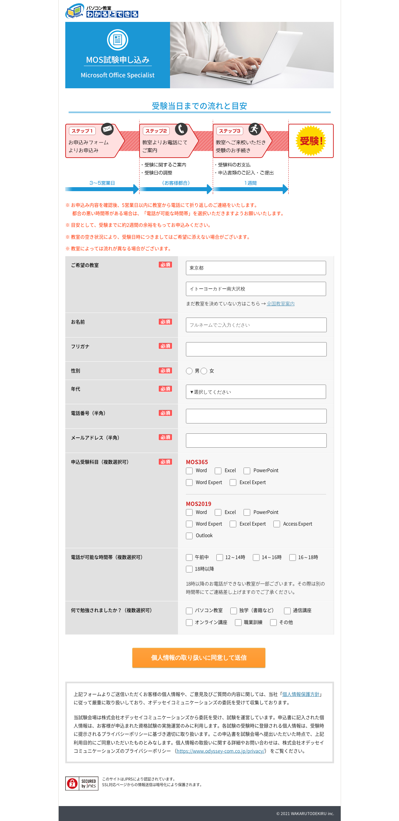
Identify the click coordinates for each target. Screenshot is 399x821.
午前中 (197, 557)
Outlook (204, 535)
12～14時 (230, 557)
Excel (230, 470)
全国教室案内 (281, 303)
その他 (281, 622)
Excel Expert (253, 482)
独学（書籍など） (253, 610)
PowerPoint (266, 470)
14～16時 (267, 557)
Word (201, 470)
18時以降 (200, 568)
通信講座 (298, 610)
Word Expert (209, 482)
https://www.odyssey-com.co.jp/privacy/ (220, 750)
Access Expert (297, 523)
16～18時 (303, 557)
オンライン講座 (206, 622)
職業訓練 (248, 622)
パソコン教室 (204, 610)
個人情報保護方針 (300, 694)
